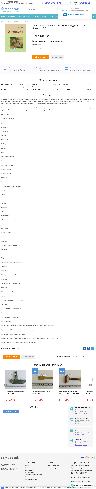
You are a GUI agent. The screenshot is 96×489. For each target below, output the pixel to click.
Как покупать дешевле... (81, 413)
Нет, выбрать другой (78, 14)
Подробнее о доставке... (81, 445)
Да (65, 14)
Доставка (35, 16)
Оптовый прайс (30, 472)
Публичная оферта (77, 468)
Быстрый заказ (57, 57)
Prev (5, 385)
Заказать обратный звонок (53, 2)
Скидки (50, 16)
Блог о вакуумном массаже (33, 474)
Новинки (27, 468)
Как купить (26, 16)
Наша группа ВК (30, 477)
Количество (36, 44)
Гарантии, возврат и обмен (80, 465)
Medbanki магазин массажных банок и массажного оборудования (10, 9)
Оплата (43, 16)
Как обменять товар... (80, 424)
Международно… (85, 2)
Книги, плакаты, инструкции (22, 21)
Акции (27, 465)
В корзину (13, 357)
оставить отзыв (11, 411)
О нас (19, 16)
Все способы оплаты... (81, 434)
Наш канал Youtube (31, 479)
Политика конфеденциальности (81, 470)
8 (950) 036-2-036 (11, 2)
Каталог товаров (6, 21)
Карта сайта (29, 470)
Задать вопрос (53, 468)
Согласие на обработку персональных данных (79, 473)
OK (2, 488)
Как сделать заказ (54, 465)
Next (90, 385)
